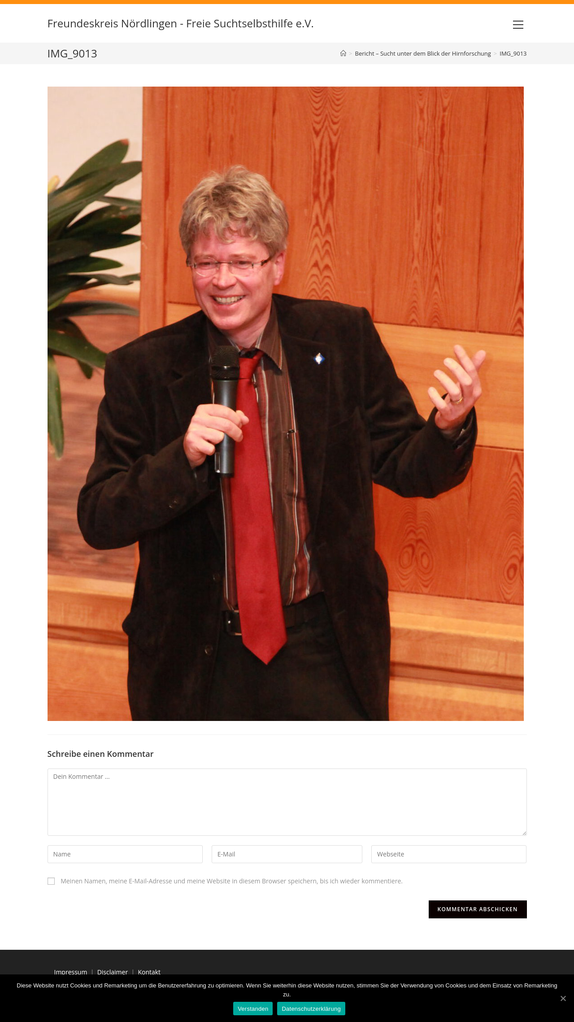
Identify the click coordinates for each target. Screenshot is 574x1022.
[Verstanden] (562, 998)
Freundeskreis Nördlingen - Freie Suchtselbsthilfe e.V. (181, 23)
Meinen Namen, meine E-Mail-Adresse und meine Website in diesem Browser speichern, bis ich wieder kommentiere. (232, 881)
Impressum (70, 972)
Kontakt (149, 972)
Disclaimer (112, 972)
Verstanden (253, 1008)
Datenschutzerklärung (311, 1008)
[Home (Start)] (343, 53)
